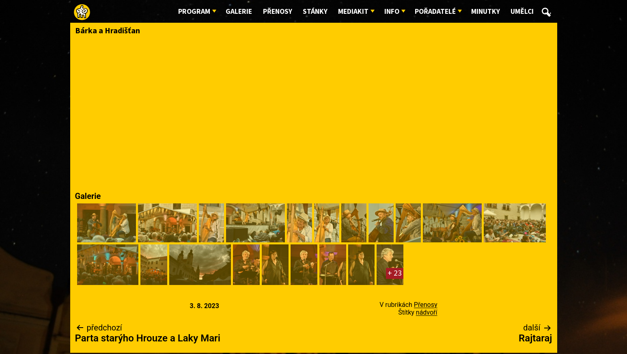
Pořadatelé (435, 11)
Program (194, 11)
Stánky (315, 11)
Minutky (485, 11)
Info (391, 11)
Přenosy (277, 11)
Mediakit (353, 11)
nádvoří (426, 312)
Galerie (239, 11)
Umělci (522, 11)
